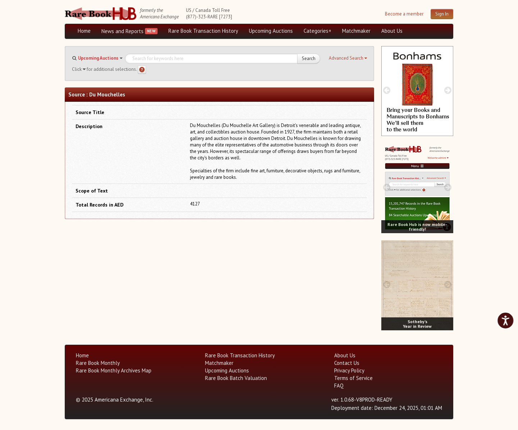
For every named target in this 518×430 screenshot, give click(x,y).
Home (84, 30)
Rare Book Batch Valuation (236, 378)
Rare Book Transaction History (203, 30)
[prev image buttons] (386, 90)
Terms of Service (353, 378)
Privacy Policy (349, 370)
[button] (348, 58)
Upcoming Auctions (271, 30)
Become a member (404, 14)
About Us (392, 30)
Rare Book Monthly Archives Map (113, 370)
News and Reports (122, 31)
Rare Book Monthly (98, 362)
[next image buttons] (448, 90)
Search (308, 58)
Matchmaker (356, 30)
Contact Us (346, 362)
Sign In (442, 14)
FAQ (339, 385)
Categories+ (317, 30)
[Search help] (142, 69)
